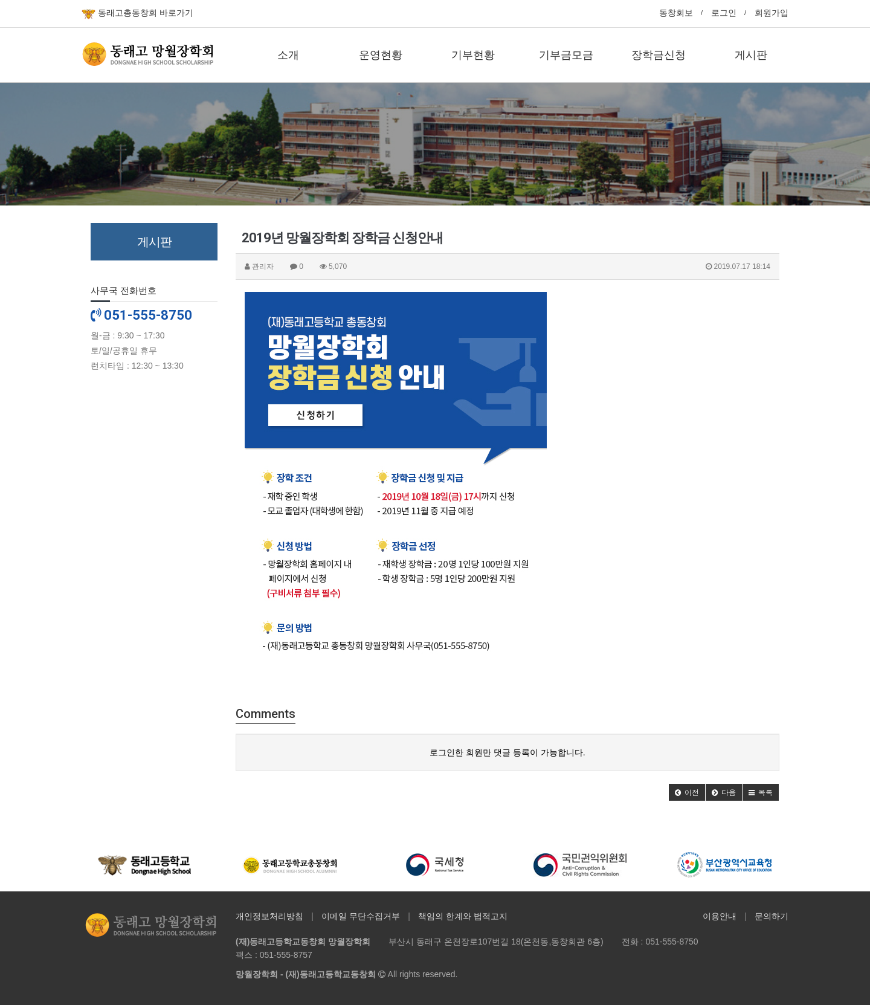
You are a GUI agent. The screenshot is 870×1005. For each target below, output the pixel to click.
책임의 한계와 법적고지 (462, 916)
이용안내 (719, 916)
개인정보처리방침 (269, 916)
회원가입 (771, 13)
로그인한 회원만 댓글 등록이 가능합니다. (507, 752)
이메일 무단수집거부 (360, 916)
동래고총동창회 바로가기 (137, 14)
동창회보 (676, 13)
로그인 (723, 13)
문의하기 (771, 916)
